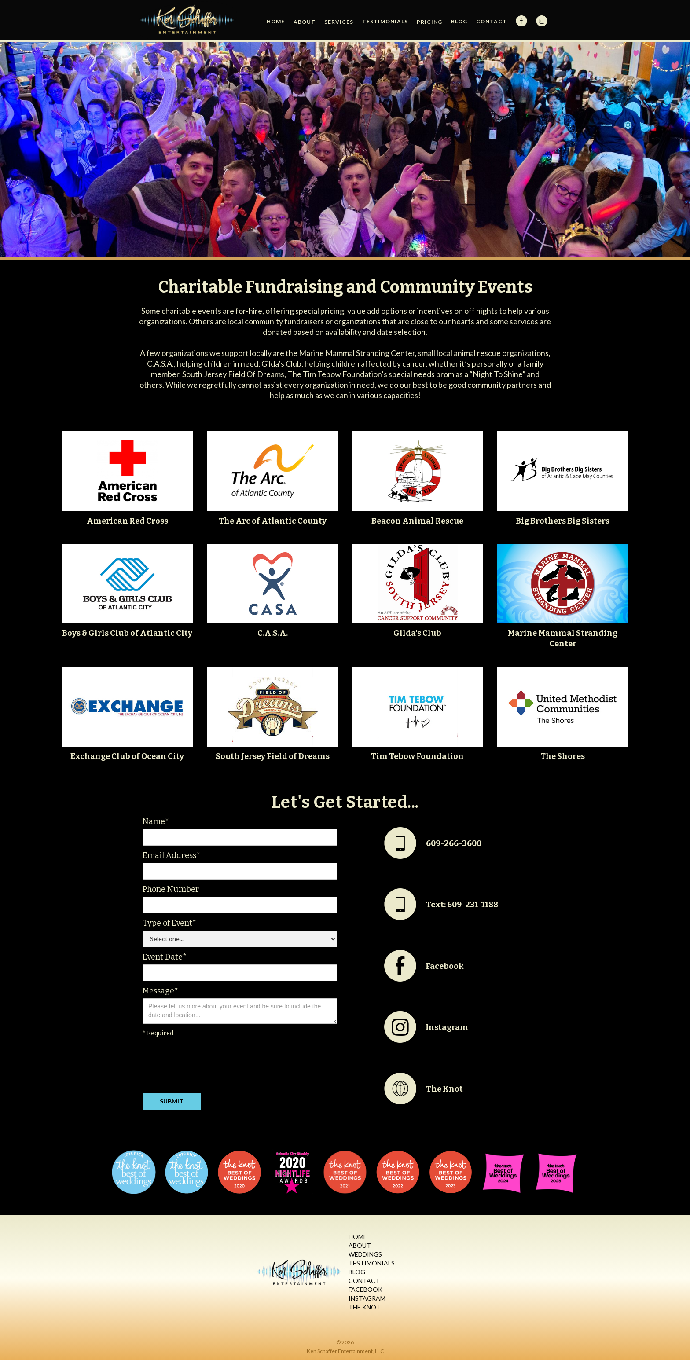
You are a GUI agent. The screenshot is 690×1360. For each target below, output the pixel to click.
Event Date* (165, 957)
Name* (156, 821)
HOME (276, 21)
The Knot (364, 1307)
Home (358, 1236)
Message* (160, 991)
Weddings (365, 1254)
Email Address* (171, 855)
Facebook (365, 1289)
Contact (491, 21)
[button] (305, 22)
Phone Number (171, 889)
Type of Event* (169, 923)
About (360, 1245)
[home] (187, 20)
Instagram (367, 1298)
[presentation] (209, 1067)
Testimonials (385, 21)
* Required (158, 1033)
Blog (459, 21)
